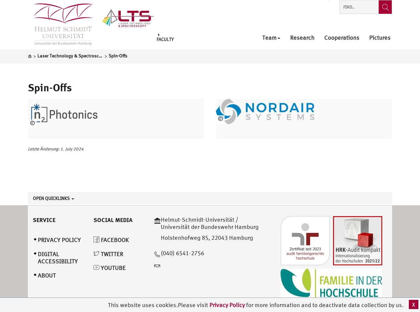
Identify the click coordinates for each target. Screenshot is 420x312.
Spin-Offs (50, 87)
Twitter (108, 254)
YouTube (110, 267)
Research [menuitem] (302, 38)
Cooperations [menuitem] (341, 38)
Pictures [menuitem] (379, 38)
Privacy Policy (227, 304)
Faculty (165, 37)
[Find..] (385, 7)
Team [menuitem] (271, 38)
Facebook (111, 239)
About (47, 275)
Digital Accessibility (58, 258)
